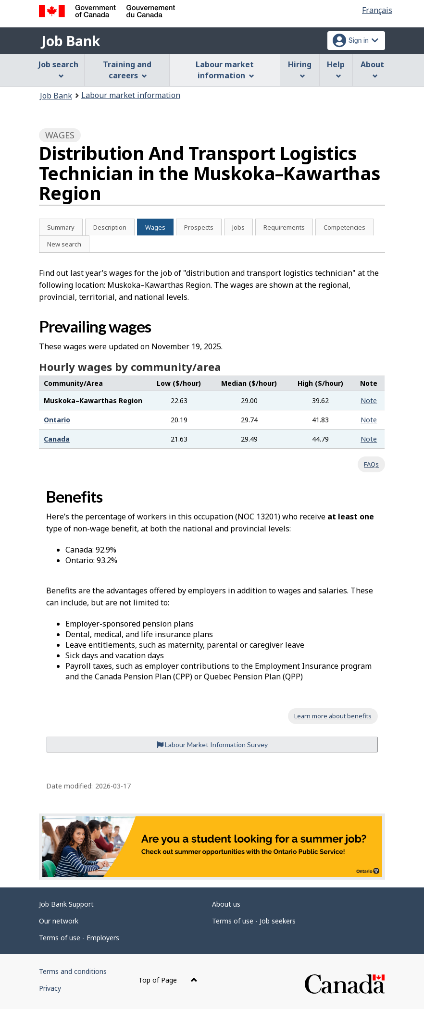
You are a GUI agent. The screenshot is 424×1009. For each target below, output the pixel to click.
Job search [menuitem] (58, 69)
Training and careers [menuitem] (127, 70)
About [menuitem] (372, 69)
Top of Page (168, 979)
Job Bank (70, 41)
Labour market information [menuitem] (225, 70)
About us (226, 904)
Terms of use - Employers (79, 937)
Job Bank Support (66, 904)
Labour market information (130, 95)
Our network (58, 920)
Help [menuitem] (336, 69)
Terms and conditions (73, 971)
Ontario (57, 419)
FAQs (371, 464)
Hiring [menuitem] (300, 69)
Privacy (50, 988)
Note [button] (369, 400)
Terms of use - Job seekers (254, 920)
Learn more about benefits (333, 716)
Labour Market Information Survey (212, 744)
